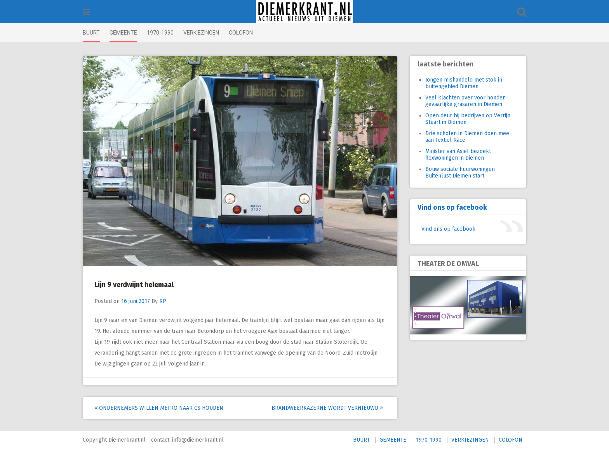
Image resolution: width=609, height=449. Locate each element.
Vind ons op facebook (452, 207)
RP (162, 301)
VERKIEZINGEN (201, 33)
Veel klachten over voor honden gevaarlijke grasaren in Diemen (465, 101)
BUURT (91, 33)
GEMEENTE (123, 33)
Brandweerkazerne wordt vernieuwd (327, 408)
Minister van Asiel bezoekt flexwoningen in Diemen (458, 154)
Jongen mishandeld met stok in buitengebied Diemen (463, 83)
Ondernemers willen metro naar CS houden (158, 408)
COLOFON (241, 33)
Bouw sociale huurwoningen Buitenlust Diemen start (460, 172)
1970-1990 (160, 33)
